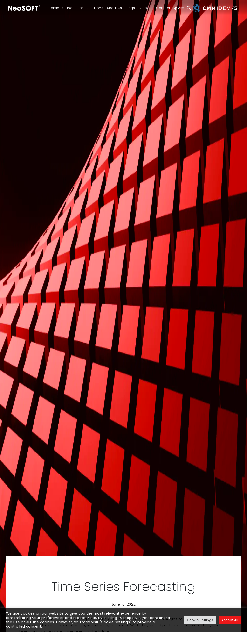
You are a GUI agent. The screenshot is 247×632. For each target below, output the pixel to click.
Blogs (130, 8)
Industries (75, 8)
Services (56, 8)
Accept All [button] (229, 620)
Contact (163, 8)
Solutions (95, 8)
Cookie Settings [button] (200, 620)
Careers (145, 8)
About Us (114, 8)
